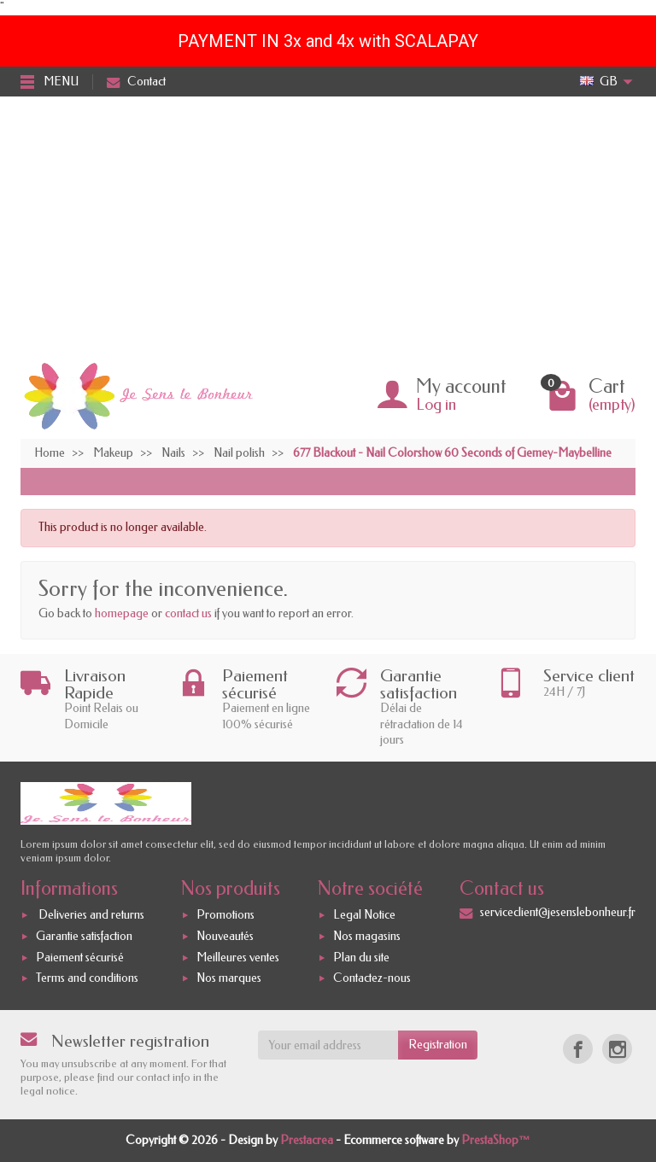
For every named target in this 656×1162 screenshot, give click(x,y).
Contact (136, 81)
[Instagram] (617, 1049)
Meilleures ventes (237, 957)
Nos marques (228, 979)
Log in (436, 404)
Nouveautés (225, 936)
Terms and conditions (87, 979)
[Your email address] (328, 1045)
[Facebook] (578, 1049)
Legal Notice (364, 915)
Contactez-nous (372, 979)
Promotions (225, 915)
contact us (188, 613)
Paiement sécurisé (80, 957)
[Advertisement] (328, 224)
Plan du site (361, 957)
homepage (122, 613)
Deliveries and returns (90, 915)
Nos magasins (367, 936)
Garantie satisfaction (84, 936)
